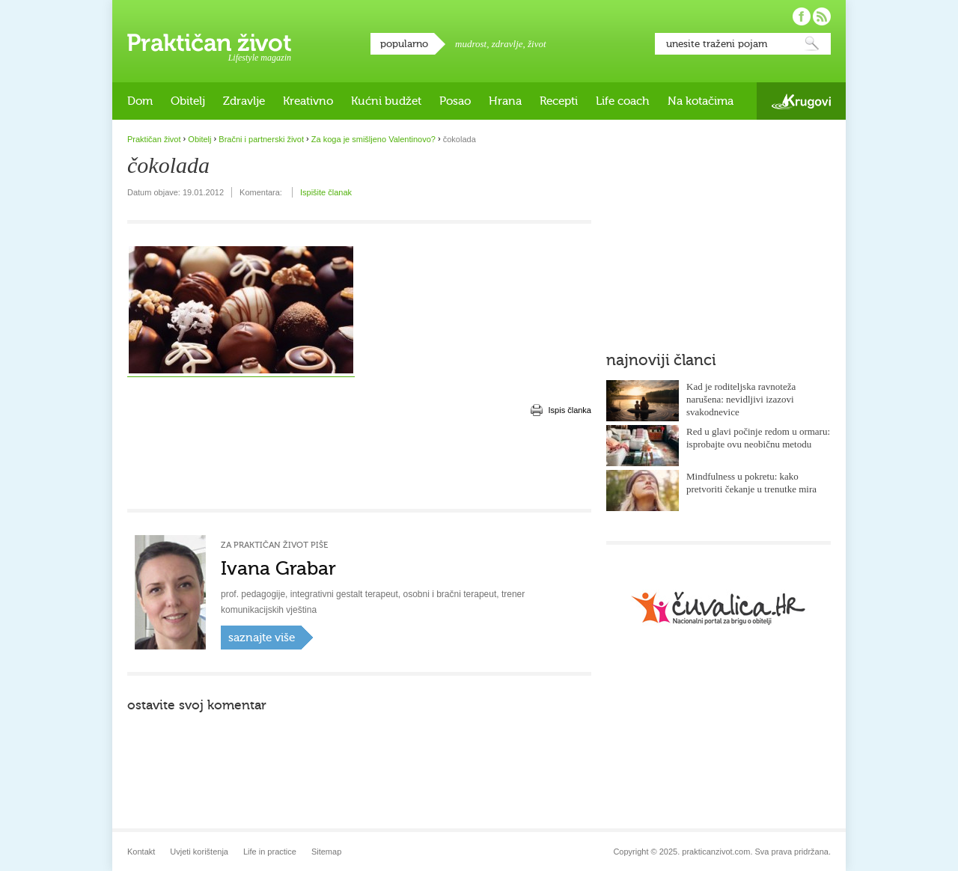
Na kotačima (700, 101)
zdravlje (507, 43)
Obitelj (188, 101)
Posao (455, 101)
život (537, 43)
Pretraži (812, 44)
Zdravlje (244, 101)
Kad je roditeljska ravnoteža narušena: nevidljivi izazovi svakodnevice (741, 399)
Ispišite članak (326, 192)
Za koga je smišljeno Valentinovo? (373, 139)
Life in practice (269, 851)
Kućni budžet (386, 101)
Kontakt (141, 851)
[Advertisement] (359, 463)
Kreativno (308, 101)
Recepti (559, 101)
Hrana (505, 101)
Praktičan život (209, 42)
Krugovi (801, 101)
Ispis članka (570, 410)
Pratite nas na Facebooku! (802, 16)
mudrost (470, 43)
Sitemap (326, 851)
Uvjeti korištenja (199, 851)
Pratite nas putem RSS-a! (822, 16)
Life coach (623, 101)
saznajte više (261, 637)
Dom (140, 101)
